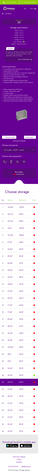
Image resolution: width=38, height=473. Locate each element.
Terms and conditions (19, 457)
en (25, 8)
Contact (19, 459)
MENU (31, 8)
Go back (8, 14)
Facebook (19, 462)
